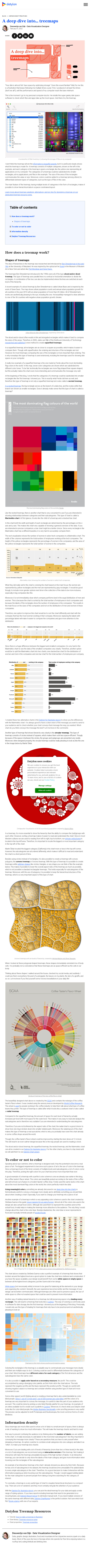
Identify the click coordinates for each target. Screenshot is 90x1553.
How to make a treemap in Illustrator (29, 1517)
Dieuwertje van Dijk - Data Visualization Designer (29, 26)
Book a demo (14, 1501)
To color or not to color (21, 227)
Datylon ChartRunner (42, 1499)
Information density (20, 231)
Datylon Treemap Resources (23, 236)
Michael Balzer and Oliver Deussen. (64, 958)
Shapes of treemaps (22, 221)
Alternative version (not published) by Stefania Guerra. (57, 1269)
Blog (4, 16)
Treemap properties (30, 1522)
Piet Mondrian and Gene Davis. (41, 269)
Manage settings (45, 786)
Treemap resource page (28, 1520)
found (62, 266)
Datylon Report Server (28, 1496)
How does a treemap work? (23, 216)
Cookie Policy (49, 780)
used (17, 1106)
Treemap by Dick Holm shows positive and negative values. (45, 1363)
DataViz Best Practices (18, 16)
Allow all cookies (45, 790)
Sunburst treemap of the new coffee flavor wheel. (45, 1096)
